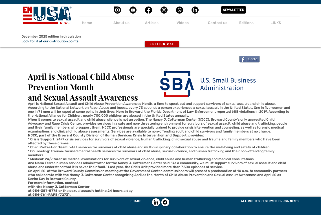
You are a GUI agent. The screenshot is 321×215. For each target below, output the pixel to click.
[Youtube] (133, 10)
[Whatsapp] (179, 10)
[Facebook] (148, 10)
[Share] (249, 59)
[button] (233, 10)
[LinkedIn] (195, 10)
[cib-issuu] (117, 10)
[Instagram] (164, 10)
